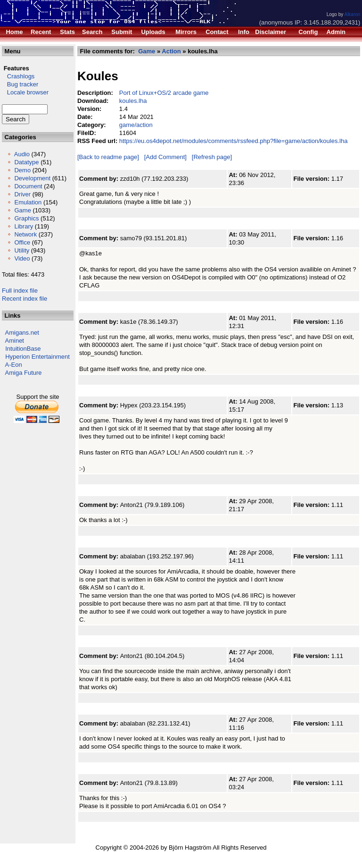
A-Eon (13, 364)
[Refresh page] (212, 156)
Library (23, 226)
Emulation (27, 202)
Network (25, 234)
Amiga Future (23, 372)
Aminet (14, 340)
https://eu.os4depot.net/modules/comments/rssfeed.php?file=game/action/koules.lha (233, 140)
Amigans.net (22, 332)
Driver (22, 194)
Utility (21, 250)
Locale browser (25, 92)
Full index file (20, 290)
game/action (136, 124)
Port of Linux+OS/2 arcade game (164, 92)
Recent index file (24, 298)
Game (22, 210)
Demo (22, 170)
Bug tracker (20, 84)
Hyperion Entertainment (37, 356)
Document (28, 186)
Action (171, 51)
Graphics (26, 218)
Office (22, 242)
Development (32, 178)
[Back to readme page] (108, 156)
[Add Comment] (165, 156)
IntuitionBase (23, 348)
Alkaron (352, 14)
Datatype (26, 162)
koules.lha (133, 100)
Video (22, 258)
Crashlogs (18, 76)
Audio (22, 154)
